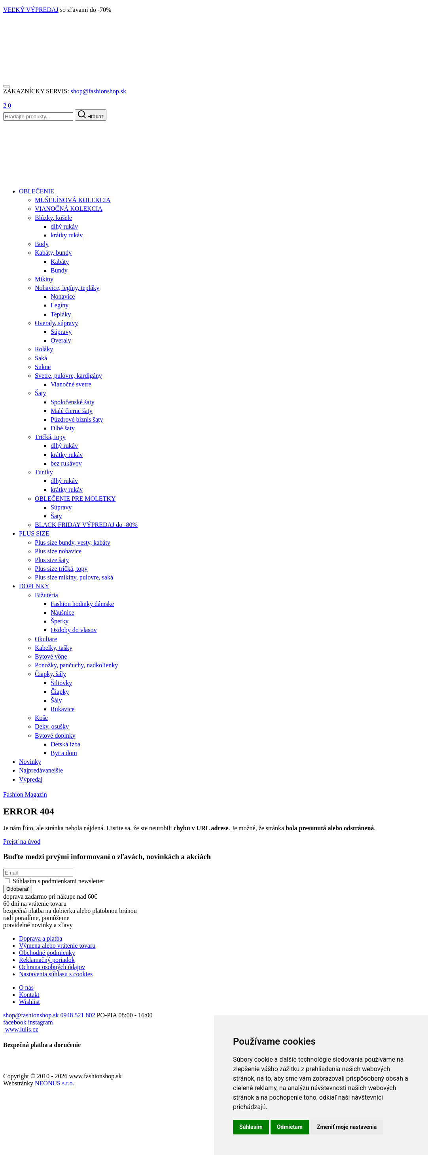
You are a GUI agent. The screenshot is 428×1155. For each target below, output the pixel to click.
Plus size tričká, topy (61, 568)
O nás (26, 987)
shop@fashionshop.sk (99, 91)
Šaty (40, 393)
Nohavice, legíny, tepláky (67, 287)
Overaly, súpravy (56, 323)
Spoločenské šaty (73, 402)
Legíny (59, 305)
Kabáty (60, 261)
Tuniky (44, 472)
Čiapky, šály (50, 673)
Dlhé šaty (63, 428)
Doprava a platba (40, 938)
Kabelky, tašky (53, 647)
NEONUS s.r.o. (54, 1083)
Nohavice (63, 296)
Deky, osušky (52, 726)
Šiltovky (61, 683)
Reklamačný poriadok (47, 959)
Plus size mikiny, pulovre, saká (74, 577)
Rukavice (62, 709)
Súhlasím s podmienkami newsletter (58, 881)
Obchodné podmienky (47, 952)
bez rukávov (66, 463)
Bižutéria (46, 595)
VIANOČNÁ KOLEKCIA (68, 208)
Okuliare (46, 639)
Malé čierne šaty (72, 410)
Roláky (44, 349)
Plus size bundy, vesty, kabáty (72, 542)
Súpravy (61, 331)
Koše (41, 717)
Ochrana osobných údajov (52, 967)
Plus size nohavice (58, 551)
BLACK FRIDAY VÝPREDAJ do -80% (86, 524)
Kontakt (29, 994)
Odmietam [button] (290, 1127)
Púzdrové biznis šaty (77, 419)
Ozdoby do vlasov (74, 630)
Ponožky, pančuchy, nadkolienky (76, 665)
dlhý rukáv (64, 226)
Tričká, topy (50, 437)
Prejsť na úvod (21, 841)
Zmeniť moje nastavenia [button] (347, 1127)
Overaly (61, 340)
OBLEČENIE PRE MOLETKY (75, 498)
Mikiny (44, 279)
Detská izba (65, 744)
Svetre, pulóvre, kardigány (68, 375)
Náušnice (62, 612)
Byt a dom (64, 753)
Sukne (43, 367)
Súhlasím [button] (251, 1127)
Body (42, 243)
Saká (41, 358)
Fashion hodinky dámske (82, 603)
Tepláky (61, 314)
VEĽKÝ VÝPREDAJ (31, 9)
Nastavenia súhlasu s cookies (56, 974)
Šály (56, 700)
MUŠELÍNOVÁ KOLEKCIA (73, 200)
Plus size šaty (52, 560)
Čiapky (60, 691)
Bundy (59, 270)
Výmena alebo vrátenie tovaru (57, 945)
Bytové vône (51, 656)
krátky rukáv (67, 235)
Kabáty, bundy (53, 252)
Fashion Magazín (25, 794)
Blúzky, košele (53, 217)
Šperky (59, 621)
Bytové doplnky (55, 735)
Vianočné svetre (71, 384)
